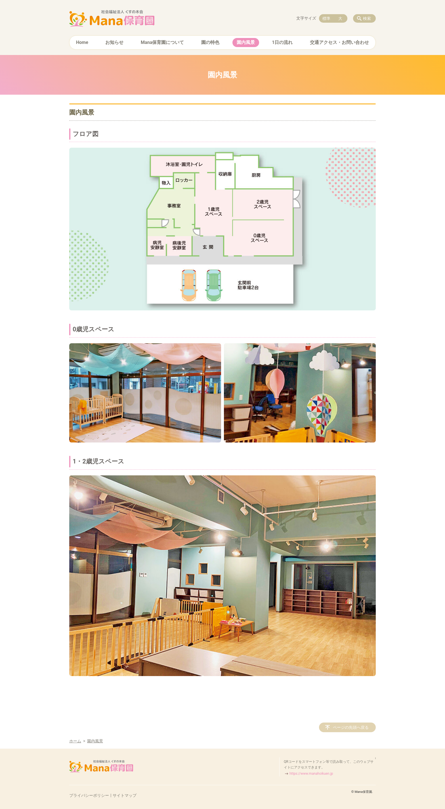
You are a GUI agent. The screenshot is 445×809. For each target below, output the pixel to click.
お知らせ (114, 42)
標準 (326, 18)
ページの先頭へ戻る (351, 727)
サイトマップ (125, 795)
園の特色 (210, 42)
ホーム (75, 741)
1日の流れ (282, 42)
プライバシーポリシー (89, 795)
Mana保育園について (162, 42)
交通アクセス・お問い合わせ (339, 42)
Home (82, 42)
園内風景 (246, 42)
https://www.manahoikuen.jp (311, 774)
